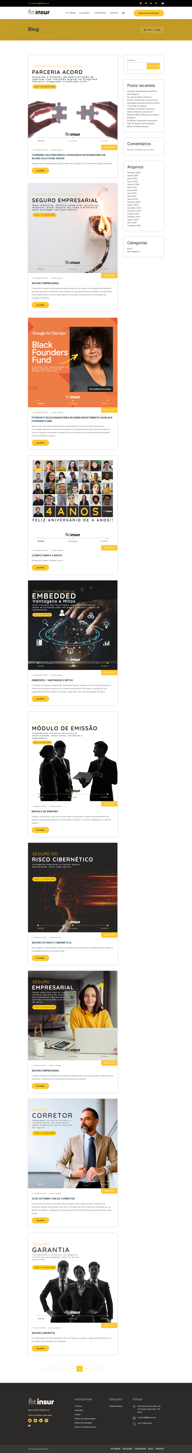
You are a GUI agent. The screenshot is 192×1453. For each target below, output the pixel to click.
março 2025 (132, 181)
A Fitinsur (78, 1406)
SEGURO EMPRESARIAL (45, 283)
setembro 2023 (133, 217)
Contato (78, 1414)
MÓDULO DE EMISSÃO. (45, 811)
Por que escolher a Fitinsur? (139, 97)
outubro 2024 (133, 184)
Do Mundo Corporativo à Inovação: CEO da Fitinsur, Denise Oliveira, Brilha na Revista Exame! (142, 124)
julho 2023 (132, 223)
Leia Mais (40, 171)
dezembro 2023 (134, 208)
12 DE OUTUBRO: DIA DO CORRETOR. (53, 1198)
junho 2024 (132, 190)
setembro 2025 (133, 173)
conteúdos (100, 13)
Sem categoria (133, 251)
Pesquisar (131, 60)
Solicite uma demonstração (85, 1419)
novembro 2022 (134, 225)
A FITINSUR (115, 1449)
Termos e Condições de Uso (85, 1427)
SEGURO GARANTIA (43, 1332)
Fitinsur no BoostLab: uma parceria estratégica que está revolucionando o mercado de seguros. (143, 103)
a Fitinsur (71, 13)
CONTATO (159, 1449)
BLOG (129, 249)
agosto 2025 (132, 175)
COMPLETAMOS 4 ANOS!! (47, 555)
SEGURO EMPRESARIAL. (46, 1070)
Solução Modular (115, 1406)
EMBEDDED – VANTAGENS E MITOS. (53, 680)
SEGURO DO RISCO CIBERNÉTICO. (52, 942)
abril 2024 (131, 196)
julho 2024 (132, 187)
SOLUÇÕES (127, 1449)
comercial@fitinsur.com (147, 1417)
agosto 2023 (132, 220)
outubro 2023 (133, 214)
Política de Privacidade (83, 1423)
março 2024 (132, 199)
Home (148, 30)
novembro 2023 (134, 211)
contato (114, 13)
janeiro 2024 (132, 205)
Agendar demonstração (149, 13)
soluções (84, 13)
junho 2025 (132, 178)
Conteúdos (79, 1410)
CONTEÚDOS (140, 1449)
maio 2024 (132, 193)
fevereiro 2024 (133, 202)
